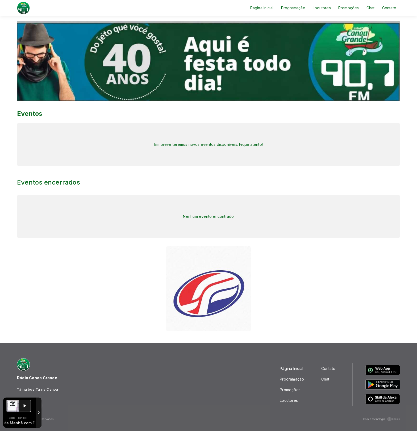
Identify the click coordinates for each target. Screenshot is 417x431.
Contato (389, 8)
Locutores (322, 8)
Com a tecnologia (381, 419)
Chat (370, 8)
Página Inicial (262, 8)
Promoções (348, 8)
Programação (293, 8)
